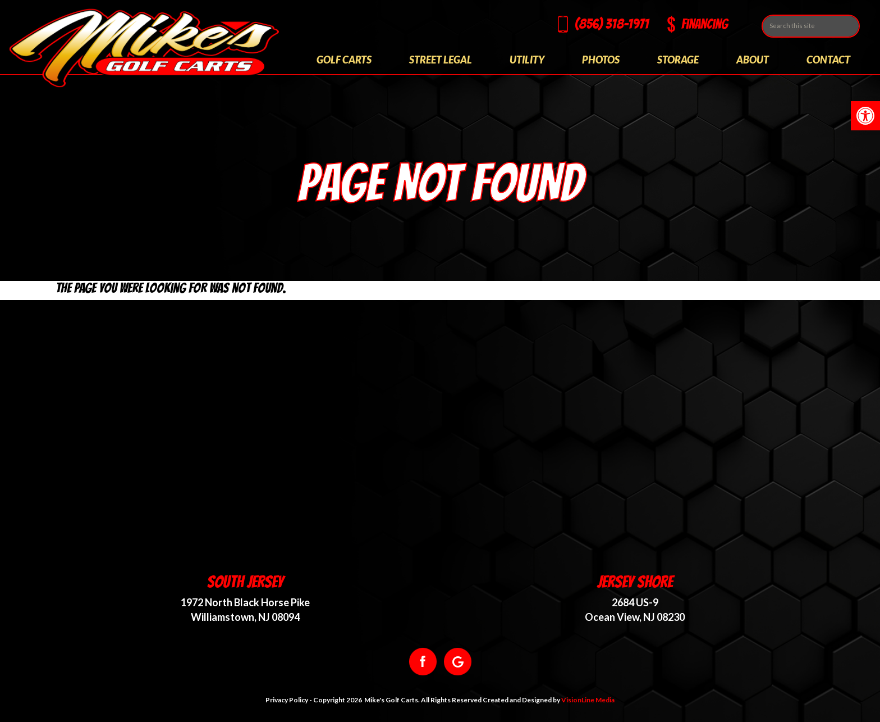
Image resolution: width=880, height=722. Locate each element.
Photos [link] (601, 59)
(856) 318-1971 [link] (612, 24)
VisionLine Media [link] (588, 700)
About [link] (752, 59)
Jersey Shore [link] (635, 582)
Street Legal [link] (440, 59)
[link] (865, 115)
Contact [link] (828, 59)
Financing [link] (704, 24)
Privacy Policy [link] (286, 700)
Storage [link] (678, 59)
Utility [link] (527, 59)
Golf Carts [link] (344, 59)
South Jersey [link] (245, 582)
